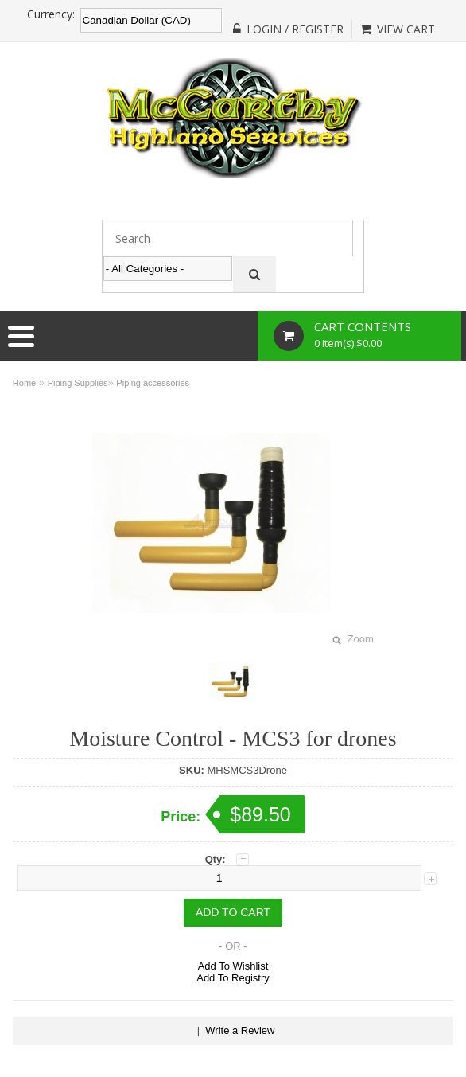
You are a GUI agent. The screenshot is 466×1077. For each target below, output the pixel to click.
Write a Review (239, 1030)
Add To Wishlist (233, 966)
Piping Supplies (78, 383)
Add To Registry (233, 978)
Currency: (51, 14)
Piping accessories (152, 383)
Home (24, 383)
